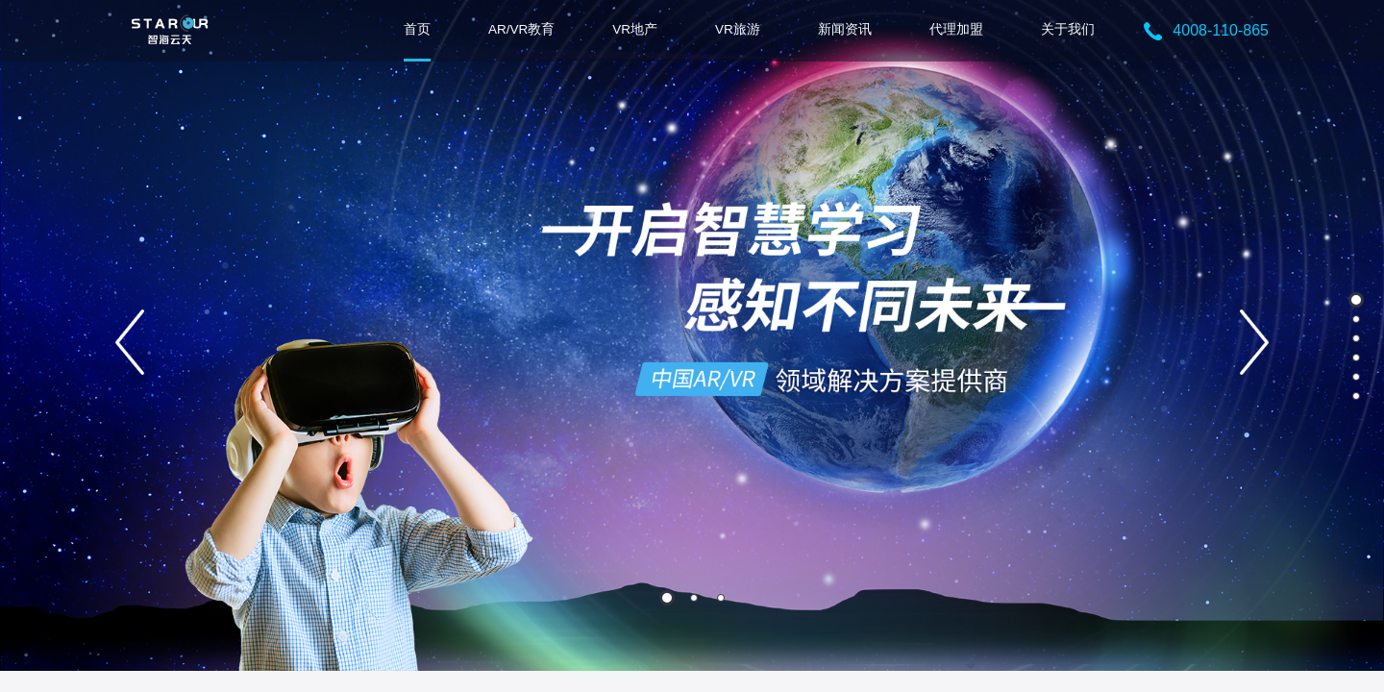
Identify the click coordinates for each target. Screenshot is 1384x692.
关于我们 (1068, 29)
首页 (417, 29)
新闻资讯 (845, 29)
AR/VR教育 (521, 29)
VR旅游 (737, 29)
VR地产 (634, 29)
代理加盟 (956, 29)
